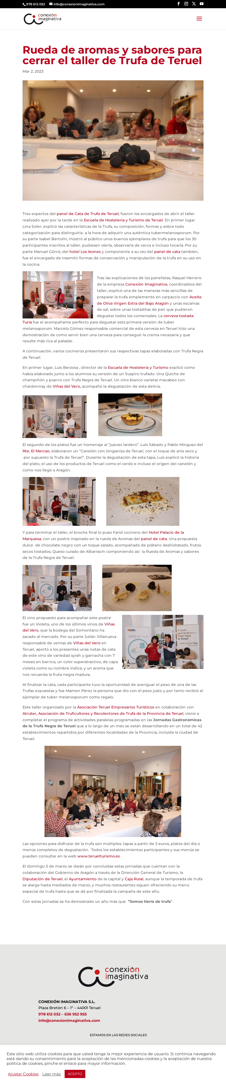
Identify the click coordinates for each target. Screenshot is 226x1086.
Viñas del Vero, (67, 386)
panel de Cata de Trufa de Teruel (88, 213)
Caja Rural (134, 879)
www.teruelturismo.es (98, 856)
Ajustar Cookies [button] (23, 1074)
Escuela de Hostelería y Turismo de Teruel (123, 220)
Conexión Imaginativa (146, 284)
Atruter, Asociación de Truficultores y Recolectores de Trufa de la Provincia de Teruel (103, 713)
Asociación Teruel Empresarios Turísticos (115, 707)
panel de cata (167, 251)
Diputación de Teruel (43, 879)
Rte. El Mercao (36, 451)
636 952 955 (75, 1014)
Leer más (51, 1074)
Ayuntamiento (82, 879)
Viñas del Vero (86, 643)
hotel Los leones (85, 251)
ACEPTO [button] (75, 1074)
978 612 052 (49, 1014)
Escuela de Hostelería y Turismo (137, 367)
